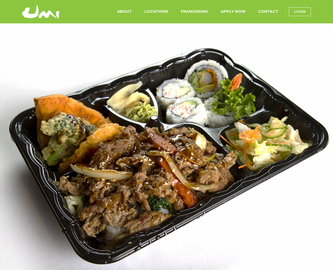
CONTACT (268, 11)
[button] (19, 135)
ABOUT (124, 11)
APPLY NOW (233, 11)
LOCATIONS (156, 11)
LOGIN (299, 12)
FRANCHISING (194, 11)
